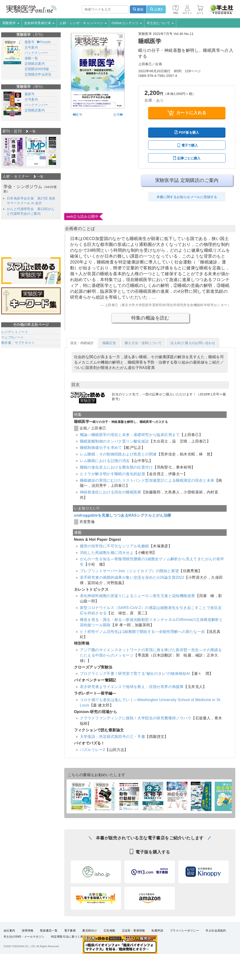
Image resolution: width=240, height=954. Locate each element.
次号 (118, 114)
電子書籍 (70, 930)
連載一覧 (31, 58)
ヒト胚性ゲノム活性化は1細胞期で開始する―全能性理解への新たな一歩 (142, 632)
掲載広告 (109, 343)
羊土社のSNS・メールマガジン (24, 936)
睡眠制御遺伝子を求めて (101, 448)
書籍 (138, 9)
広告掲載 (109, 930)
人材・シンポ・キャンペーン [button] (83, 23)
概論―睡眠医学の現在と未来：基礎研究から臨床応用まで (130, 435)
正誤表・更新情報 (133, 930)
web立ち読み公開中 (83, 216)
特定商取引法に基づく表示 (68, 936)
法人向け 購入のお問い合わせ (192, 343)
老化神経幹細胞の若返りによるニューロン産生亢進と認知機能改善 (137, 596)
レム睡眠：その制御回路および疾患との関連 (118, 454)
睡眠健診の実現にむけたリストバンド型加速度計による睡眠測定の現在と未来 (147, 480)
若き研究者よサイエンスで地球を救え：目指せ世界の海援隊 (132, 687)
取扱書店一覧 (48, 930)
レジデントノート (14, 332)
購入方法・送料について (143, 343)
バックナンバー (36, 53)
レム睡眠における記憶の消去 (105, 461)
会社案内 (9, 930)
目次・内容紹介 (82, 343)
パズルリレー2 (92, 750)
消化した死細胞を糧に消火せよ (107, 553)
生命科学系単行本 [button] (39, 23)
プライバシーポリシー (184, 930)
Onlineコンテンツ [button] (127, 23)
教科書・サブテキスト (18, 343)
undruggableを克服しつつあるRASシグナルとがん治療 (122, 515)
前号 (77, 114)
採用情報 (28, 930)
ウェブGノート (12, 337)
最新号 (30, 42)
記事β (156, 9)
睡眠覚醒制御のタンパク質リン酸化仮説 (114, 441)
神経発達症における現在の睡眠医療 (110, 492)
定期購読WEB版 (37, 69)
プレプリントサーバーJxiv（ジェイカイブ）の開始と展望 (129, 571)
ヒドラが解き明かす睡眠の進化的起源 (112, 474)
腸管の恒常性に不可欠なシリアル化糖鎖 (114, 546)
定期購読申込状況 (38, 74)
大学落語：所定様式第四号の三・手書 (112, 737)
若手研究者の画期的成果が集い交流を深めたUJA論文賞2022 (132, 577)
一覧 (30, 131)
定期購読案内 (35, 63)
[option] (13, 151)
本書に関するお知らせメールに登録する (187, 197)
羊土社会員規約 (216, 930)
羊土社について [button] (160, 23)
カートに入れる (186, 113)
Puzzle (44, 42)
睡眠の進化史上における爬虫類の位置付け (116, 467)
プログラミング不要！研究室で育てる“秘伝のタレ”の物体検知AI (135, 674)
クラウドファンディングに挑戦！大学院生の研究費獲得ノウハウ (135, 718)
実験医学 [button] (10, 23)
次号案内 (31, 47)
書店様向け (89, 930)
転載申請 (157, 930)
